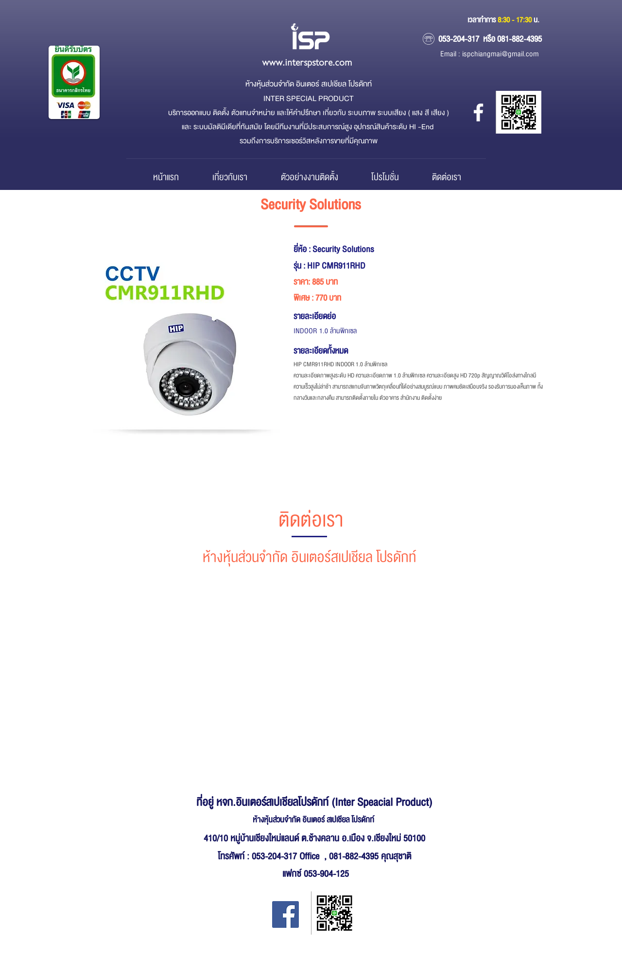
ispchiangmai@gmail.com (500, 54)
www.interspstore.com (307, 62)
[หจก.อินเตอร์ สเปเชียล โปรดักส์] (478, 112)
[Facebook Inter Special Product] (285, 914)
